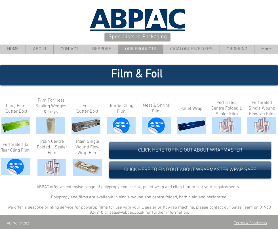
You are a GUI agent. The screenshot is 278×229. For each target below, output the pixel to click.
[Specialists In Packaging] (137, 37)
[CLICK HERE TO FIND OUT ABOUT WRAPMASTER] (190, 150)
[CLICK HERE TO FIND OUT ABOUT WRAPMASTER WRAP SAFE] (190, 169)
